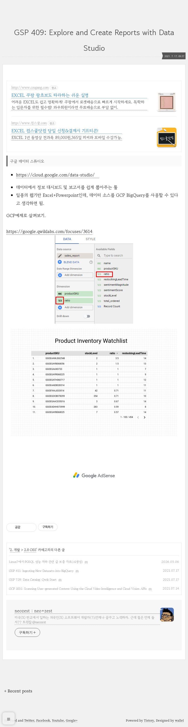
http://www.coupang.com (30, 88)
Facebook (43, 720)
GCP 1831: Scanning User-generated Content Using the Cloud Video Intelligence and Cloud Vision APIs (78, 588)
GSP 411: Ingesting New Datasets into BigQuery (41, 570)
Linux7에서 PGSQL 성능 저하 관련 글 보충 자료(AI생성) (46, 561)
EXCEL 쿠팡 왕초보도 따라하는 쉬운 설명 (50, 95)
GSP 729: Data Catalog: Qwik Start (33, 579)
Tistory (149, 720)
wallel (179, 720)
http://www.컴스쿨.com (29, 123)
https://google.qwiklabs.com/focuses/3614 (49, 231)
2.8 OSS (30, 549)
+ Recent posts (18, 691)
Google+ (72, 720)
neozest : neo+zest (33, 611)
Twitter (29, 720)
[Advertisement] (94, 475)
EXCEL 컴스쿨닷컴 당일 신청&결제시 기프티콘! (55, 131)
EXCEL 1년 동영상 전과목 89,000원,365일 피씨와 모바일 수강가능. (67, 137)
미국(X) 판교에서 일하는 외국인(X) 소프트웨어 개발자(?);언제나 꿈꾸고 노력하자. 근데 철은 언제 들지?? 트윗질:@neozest (84, 620)
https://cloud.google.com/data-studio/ (57, 175)
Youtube (58, 720)
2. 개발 (15, 549)
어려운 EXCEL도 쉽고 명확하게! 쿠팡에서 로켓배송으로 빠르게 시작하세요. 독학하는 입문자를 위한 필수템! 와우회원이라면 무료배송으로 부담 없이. (78, 104)
